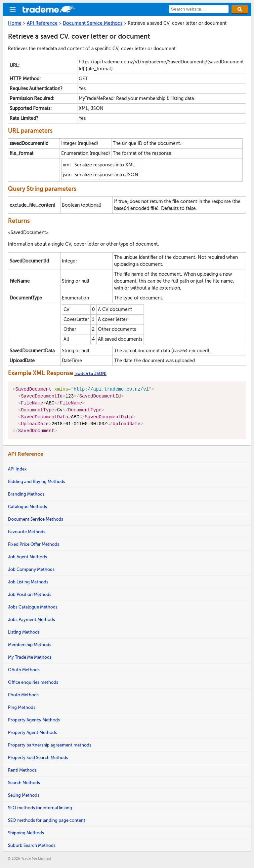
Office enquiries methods (33, 682)
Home (14, 23)
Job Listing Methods (28, 581)
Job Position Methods (29, 594)
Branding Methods (26, 494)
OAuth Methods (24, 669)
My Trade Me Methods (30, 657)
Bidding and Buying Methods (36, 481)
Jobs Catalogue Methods (33, 607)
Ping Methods (21, 707)
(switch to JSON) (90, 373)
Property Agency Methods (34, 719)
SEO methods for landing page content (46, 820)
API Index (17, 469)
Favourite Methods (26, 531)
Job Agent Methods (27, 556)
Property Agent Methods (32, 732)
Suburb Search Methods (32, 845)
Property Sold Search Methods (38, 757)
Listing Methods (24, 632)
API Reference (42, 23)
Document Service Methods (35, 519)
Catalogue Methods (27, 506)
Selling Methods (23, 795)
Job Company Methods (31, 569)
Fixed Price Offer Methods (33, 544)
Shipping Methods (26, 832)
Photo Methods (23, 694)
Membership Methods (29, 644)
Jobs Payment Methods (31, 619)
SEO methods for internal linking (40, 807)
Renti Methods (22, 770)
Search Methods (24, 782)
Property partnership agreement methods (49, 745)
